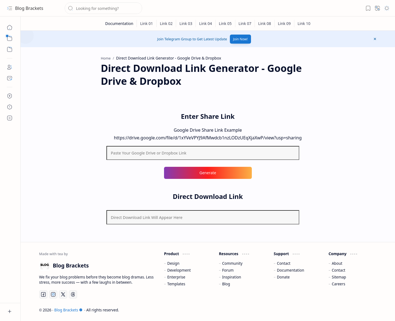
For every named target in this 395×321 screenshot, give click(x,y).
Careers (338, 283)
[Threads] (73, 294)
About (337, 263)
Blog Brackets (29, 8)
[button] (9, 8)
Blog (226, 283)
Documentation (290, 270)
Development (179, 270)
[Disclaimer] (9, 107)
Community (232, 263)
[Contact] (9, 78)
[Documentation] (119, 23)
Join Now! (240, 39)
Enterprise (176, 277)
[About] (9, 67)
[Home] (9, 27)
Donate (283, 277)
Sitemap (339, 277)
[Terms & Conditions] (9, 117)
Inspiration (231, 277)
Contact (283, 263)
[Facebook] (43, 294)
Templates (176, 283)
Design (173, 263)
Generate (207, 172)
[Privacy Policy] (9, 96)
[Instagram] (53, 294)
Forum (228, 270)
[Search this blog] (103, 8)
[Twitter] (63, 294)
